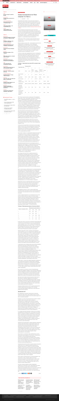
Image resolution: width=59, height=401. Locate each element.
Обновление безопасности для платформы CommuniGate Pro (8, 45)
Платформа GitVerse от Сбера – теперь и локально (8, 75)
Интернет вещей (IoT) (43, 2)
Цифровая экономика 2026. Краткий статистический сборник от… (50, 28)
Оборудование (25, 2)
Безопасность (12, 2)
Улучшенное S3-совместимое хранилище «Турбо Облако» (8, 91)
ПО (3, 2)
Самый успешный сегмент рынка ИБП (50, 19)
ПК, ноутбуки (5, 81)
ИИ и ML (31, 2)
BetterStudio (53, 399)
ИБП (49, 17)
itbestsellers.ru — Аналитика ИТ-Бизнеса (35, 395)
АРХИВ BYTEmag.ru (48, 395)
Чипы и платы (19, 2)
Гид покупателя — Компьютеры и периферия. (18, 395)
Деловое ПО (5, 77)
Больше (49, 2)
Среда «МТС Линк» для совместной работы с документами (9, 79)
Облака (7, 2)
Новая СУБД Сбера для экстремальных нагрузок (7, 64)
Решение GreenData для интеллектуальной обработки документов (8, 87)
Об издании (6, 395)
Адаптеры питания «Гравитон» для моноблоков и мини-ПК (9, 83)
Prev (19, 391)
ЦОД (34, 2)
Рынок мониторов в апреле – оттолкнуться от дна (8, 22)
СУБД (4, 62)
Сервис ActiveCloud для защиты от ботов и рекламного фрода (9, 68)
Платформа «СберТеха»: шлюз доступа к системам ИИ (8, 41)
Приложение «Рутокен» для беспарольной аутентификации (8, 60)
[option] (50, 22)
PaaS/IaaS (4, 51)
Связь (38, 2)
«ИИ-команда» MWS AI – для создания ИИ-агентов (8, 26)
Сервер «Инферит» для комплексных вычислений (7, 30)
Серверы (4, 28)
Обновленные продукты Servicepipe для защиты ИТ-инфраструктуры (9, 38)
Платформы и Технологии (21, 12)
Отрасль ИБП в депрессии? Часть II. (49, 42)
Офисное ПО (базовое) (50, 51)
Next (21, 391)
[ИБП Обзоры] (50, 35)
